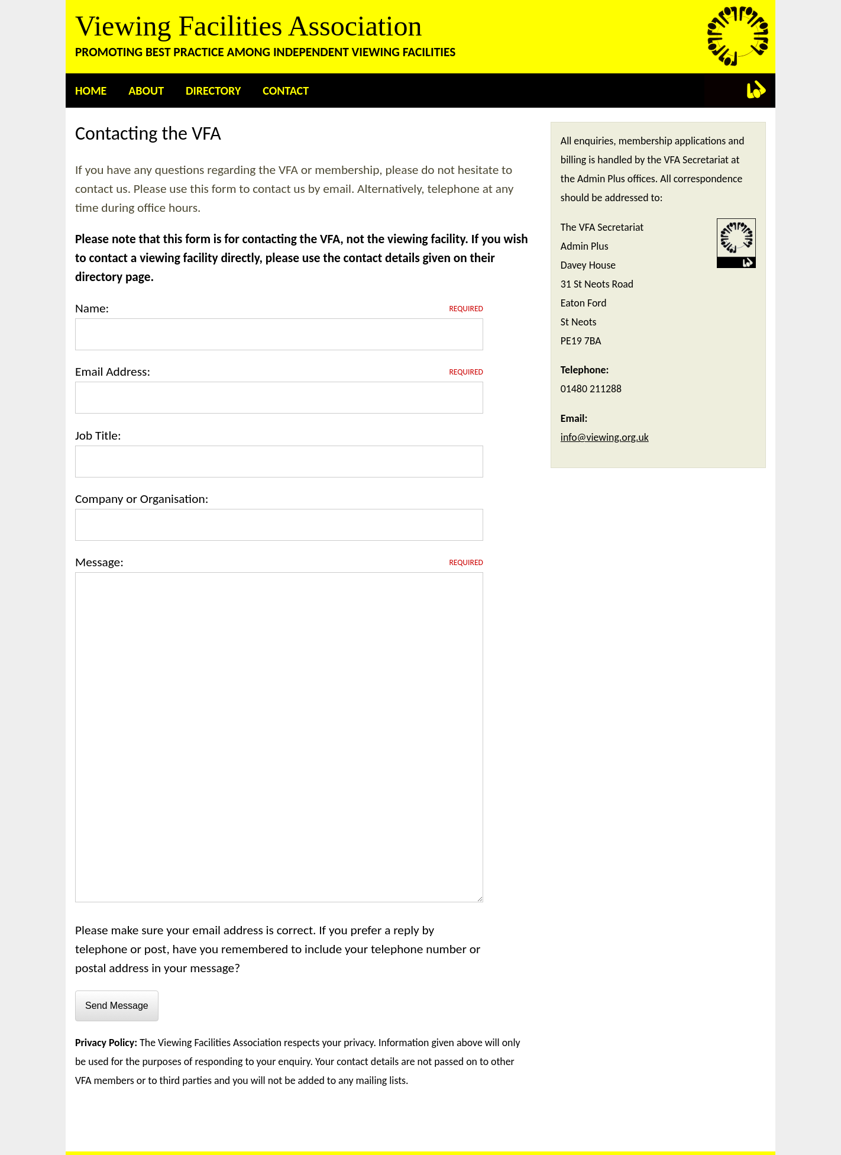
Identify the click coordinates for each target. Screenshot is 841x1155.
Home (90, 90)
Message (97, 562)
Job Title (96, 435)
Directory (213, 90)
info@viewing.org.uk (605, 437)
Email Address (111, 371)
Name (90, 308)
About (146, 90)
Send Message (116, 1006)
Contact (286, 90)
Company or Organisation (140, 498)
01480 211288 (591, 388)
